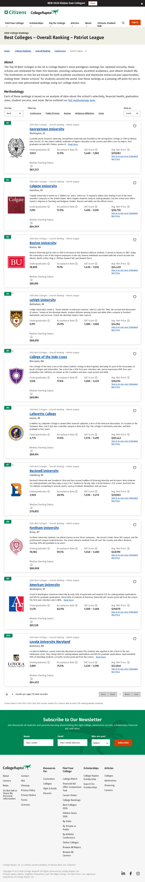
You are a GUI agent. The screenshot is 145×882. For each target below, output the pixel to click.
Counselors (49, 779)
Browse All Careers (68, 854)
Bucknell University (44, 471)
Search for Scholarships (90, 786)
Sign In (135, 22)
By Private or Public (69, 828)
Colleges (47, 783)
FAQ (23, 780)
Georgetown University (47, 129)
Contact (25, 776)
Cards (128, 113)
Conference (60, 51)
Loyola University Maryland (50, 642)
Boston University (43, 243)
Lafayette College (43, 414)
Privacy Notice (28, 795)
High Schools (50, 788)
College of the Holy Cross (48, 357)
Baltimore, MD (37, 646)
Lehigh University (43, 300)
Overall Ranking (42, 51)
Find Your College (14, 24)
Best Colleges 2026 (70, 807)
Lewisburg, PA (36, 475)
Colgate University (43, 186)
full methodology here (81, 100)
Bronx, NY (35, 532)
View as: (127, 108)
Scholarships (36, 24)
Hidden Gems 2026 (70, 815)
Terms (24, 800)
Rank (9, 113)
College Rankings (23, 51)
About (88, 24)
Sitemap (25, 785)
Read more (73, 144)
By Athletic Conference (69, 836)
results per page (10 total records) (26, 694)
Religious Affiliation (84, 113)
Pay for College (57, 24)
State (101, 113)
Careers (7, 780)
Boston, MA (35, 247)
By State (67, 821)
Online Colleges (71, 842)
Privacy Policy (28, 790)
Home (7, 51)
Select (96, 743)
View (93, 3)
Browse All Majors (72, 847)
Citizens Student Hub (106, 24)
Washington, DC (37, 133)
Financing (110, 785)
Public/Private (52, 113)
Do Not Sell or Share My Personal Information (10, 794)
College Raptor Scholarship (91, 777)
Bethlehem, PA (37, 304)
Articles (75, 24)
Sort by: (8, 108)
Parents (47, 793)
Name (27, 736)
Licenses (25, 804)
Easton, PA (35, 418)
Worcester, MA (37, 361)
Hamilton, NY (36, 190)
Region (67, 113)
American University (45, 585)
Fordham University (44, 528)
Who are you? (99, 736)
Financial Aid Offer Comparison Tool (72, 787)
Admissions (110, 780)
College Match (70, 779)
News (5, 785)
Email (60, 736)
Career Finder (70, 795)
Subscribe (123, 742)
